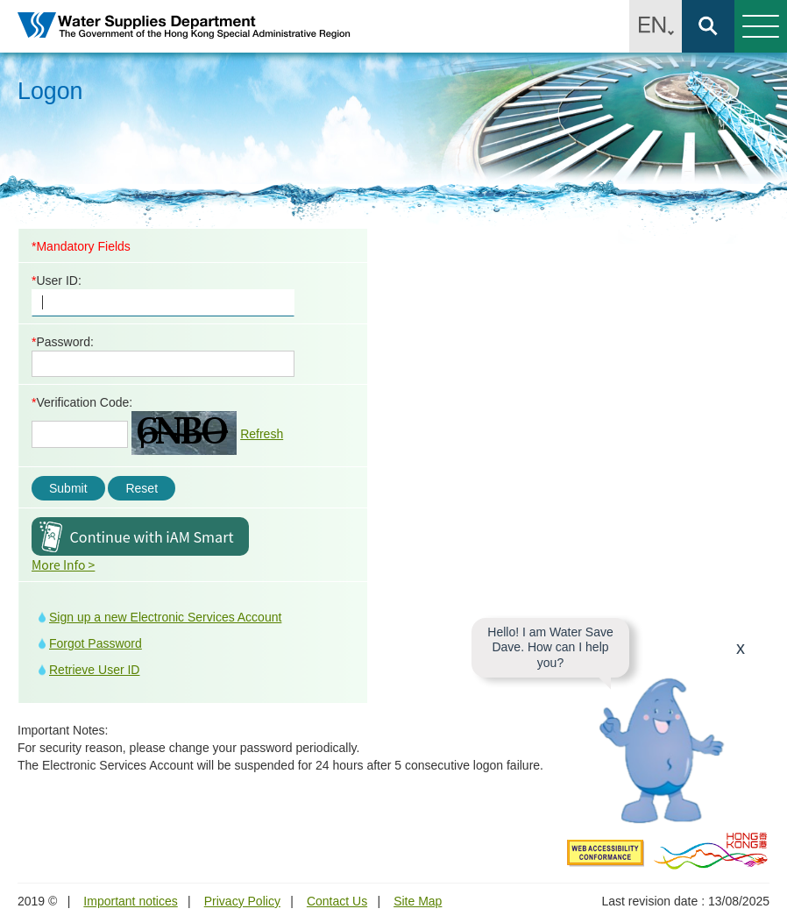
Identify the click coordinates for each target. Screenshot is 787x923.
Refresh (261, 434)
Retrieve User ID (94, 670)
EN (655, 26)
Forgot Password (95, 643)
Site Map (418, 901)
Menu (756, 26)
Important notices (130, 901)
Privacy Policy (242, 901)
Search (708, 26)
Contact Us (337, 901)
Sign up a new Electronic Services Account (165, 617)
